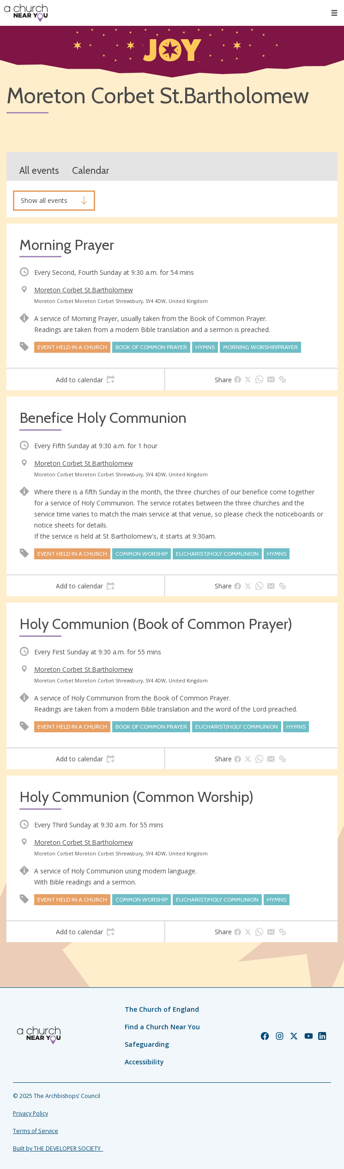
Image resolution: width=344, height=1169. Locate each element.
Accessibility (144, 1061)
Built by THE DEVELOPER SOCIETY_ (58, 1148)
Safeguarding (147, 1044)
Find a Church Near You (162, 1026)
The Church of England (162, 1009)
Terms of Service (35, 1131)
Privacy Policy (30, 1113)
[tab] (85, 379)
